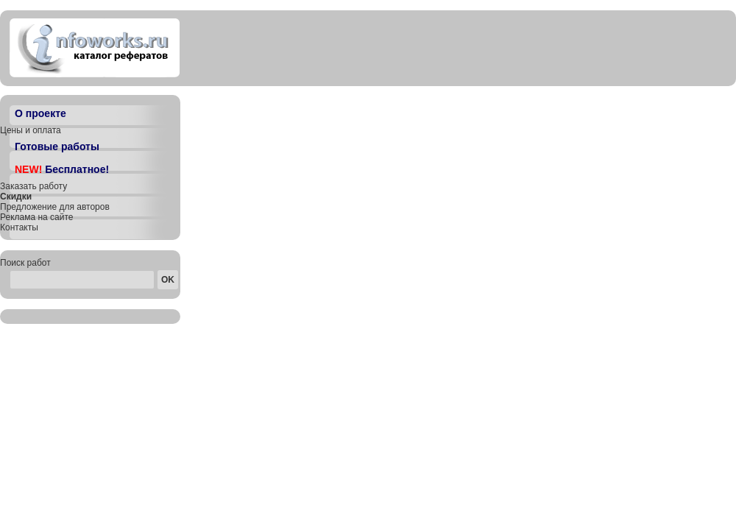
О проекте (40, 113)
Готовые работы (57, 146)
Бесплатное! (62, 169)
